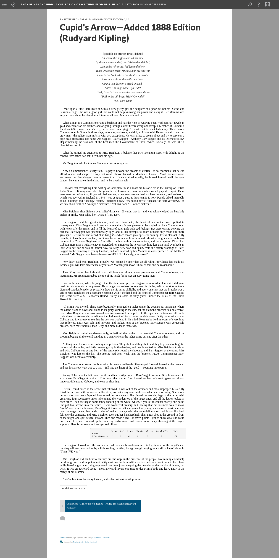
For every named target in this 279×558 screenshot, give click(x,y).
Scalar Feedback (91, 542)
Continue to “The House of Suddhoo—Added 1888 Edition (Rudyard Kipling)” (101, 505)
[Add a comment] (64, 518)
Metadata (105, 538)
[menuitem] (4, 4)
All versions (96, 538)
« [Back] (62, 506)
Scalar (75, 542)
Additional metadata (73, 488)
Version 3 (63, 538)
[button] (258, 4)
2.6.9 (81, 542)
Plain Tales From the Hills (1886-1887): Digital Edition (91, 19)
